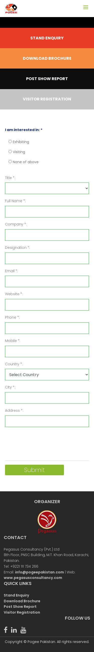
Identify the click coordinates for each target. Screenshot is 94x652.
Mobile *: (12, 340)
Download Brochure (22, 601)
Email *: (11, 270)
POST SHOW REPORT (47, 79)
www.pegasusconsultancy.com (33, 577)
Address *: (14, 410)
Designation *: (17, 247)
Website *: (14, 294)
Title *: (10, 177)
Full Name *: (15, 200)
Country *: (14, 364)
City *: (10, 387)
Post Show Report (20, 606)
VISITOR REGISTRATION (47, 99)
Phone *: (12, 317)
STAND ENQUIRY (47, 38)
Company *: (16, 224)
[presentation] (43, 441)
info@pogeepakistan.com (39, 572)
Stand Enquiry (16, 595)
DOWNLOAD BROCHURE (47, 58)
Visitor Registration (22, 612)
